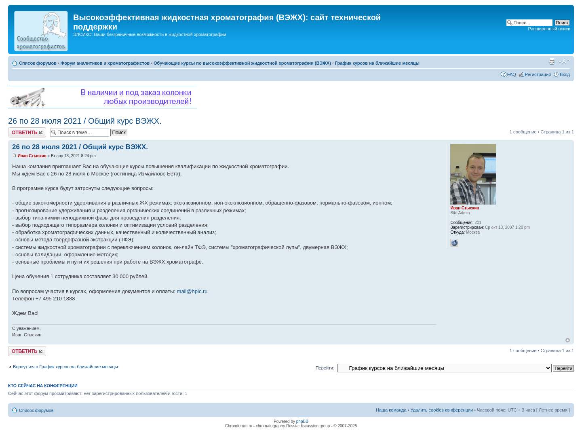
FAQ (511, 74)
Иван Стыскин (32, 156)
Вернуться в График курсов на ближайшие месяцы (65, 366)
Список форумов (38, 63)
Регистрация (538, 74)
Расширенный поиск (549, 28)
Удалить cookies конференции (442, 410)
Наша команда (391, 410)
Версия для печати (551, 61)
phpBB (302, 421)
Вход (565, 74)
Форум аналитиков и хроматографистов (105, 63)
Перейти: (325, 367)
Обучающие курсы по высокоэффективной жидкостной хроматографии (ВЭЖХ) (242, 63)
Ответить (27, 132)
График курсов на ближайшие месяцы (377, 63)
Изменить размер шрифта (564, 61)
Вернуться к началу (567, 340)
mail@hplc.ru (192, 291)
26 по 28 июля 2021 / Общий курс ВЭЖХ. (85, 120)
